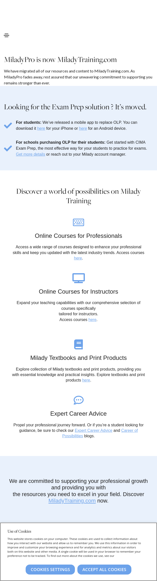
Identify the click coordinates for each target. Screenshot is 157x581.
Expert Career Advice (93, 430)
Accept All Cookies (104, 569)
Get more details (30, 154)
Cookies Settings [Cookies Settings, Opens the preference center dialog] (50, 569)
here (41, 128)
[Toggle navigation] (6, 35)
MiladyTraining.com (72, 501)
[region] (78, 551)
